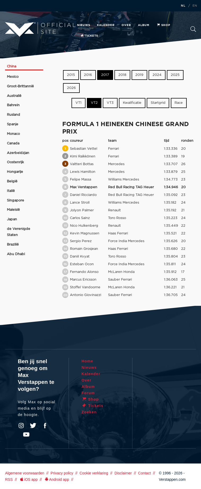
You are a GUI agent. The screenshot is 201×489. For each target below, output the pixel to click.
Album (143, 25)
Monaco (13, 134)
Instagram (21, 425)
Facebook (45, 425)
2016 (88, 75)
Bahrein (13, 105)
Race (179, 103)
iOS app (28, 479)
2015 (71, 75)
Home (87, 361)
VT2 (94, 103)
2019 (139, 75)
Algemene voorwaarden (24, 473)
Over (126, 25)
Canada (13, 143)
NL (183, 6)
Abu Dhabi (16, 254)
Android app (56, 479)
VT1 (78, 103)
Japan (12, 219)
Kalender (105, 25)
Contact (144, 473)
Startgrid (158, 103)
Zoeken (193, 29)
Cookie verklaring (93, 473)
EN (195, 6)
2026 (71, 88)
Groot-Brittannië (20, 86)
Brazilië (13, 244)
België (12, 181)
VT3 (110, 103)
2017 (105, 75)
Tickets (89, 36)
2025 (175, 75)
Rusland (13, 115)
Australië (14, 96)
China (11, 66)
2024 (157, 75)
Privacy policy (62, 473)
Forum (88, 393)
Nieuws (83, 25)
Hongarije (15, 172)
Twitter (33, 425)
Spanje (12, 124)
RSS (9, 479)
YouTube (26, 434)
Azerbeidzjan (18, 153)
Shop (163, 25)
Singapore (15, 200)
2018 (122, 75)
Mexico (13, 77)
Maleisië (13, 210)
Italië (11, 191)
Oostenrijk (15, 162)
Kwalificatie (132, 103)
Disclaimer (123, 473)
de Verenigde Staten (18, 232)
